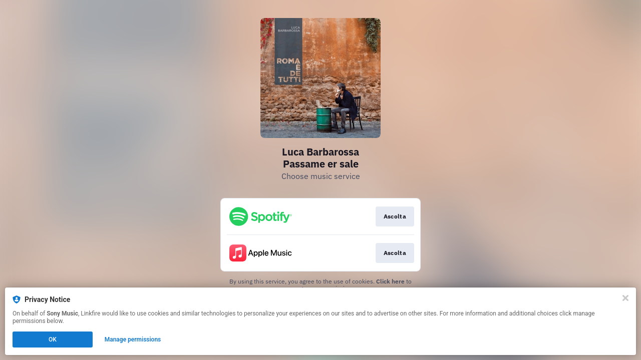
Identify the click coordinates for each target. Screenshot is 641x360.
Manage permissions (133, 339)
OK (53, 339)
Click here (390, 281)
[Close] (625, 298)
